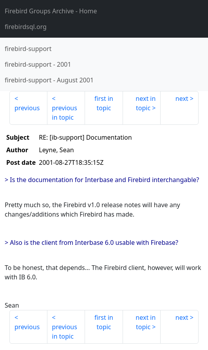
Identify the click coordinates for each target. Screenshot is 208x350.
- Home (51, 11)
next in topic (146, 103)
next (181, 98)
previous (27, 108)
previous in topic (64, 113)
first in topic (103, 103)
